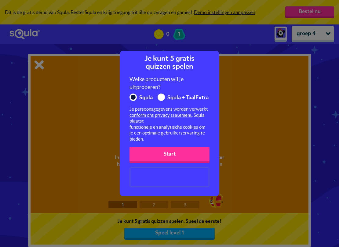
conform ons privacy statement (160, 115)
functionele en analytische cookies (163, 127)
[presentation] (169, 177)
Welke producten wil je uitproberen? (156, 83)
